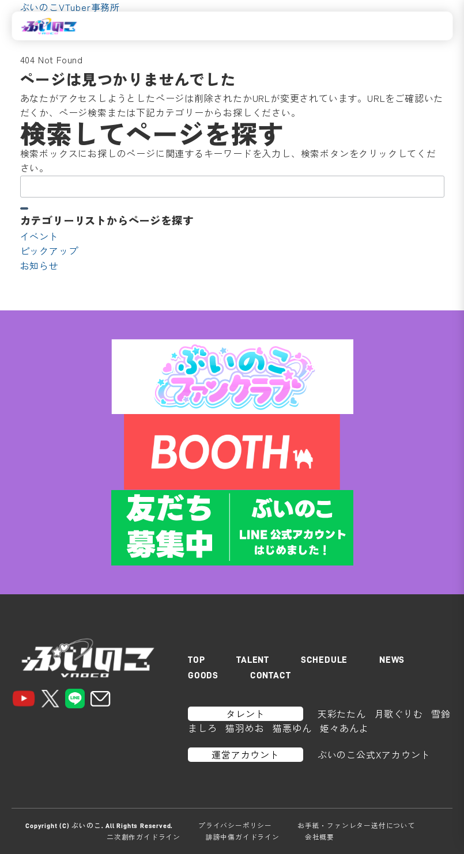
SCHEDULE (324, 660)
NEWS (392, 660)
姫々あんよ (344, 728)
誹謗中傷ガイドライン (243, 836)
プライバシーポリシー (235, 825)
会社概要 (319, 836)
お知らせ (39, 265)
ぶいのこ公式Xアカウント (374, 754)
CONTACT (270, 675)
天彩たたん (342, 713)
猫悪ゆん (292, 728)
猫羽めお (244, 728)
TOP (196, 660)
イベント (39, 236)
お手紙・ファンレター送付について (356, 825)
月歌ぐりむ (399, 713)
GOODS (203, 675)
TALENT (252, 660)
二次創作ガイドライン (143, 836)
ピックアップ (49, 250)
